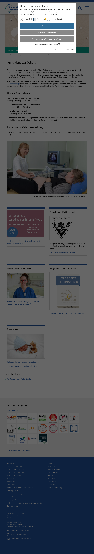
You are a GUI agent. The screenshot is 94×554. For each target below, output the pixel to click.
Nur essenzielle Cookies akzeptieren (47, 39)
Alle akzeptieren (47, 26)
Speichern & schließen (47, 32)
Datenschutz (69, 49)
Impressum (59, 49)
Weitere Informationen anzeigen (47, 44)
